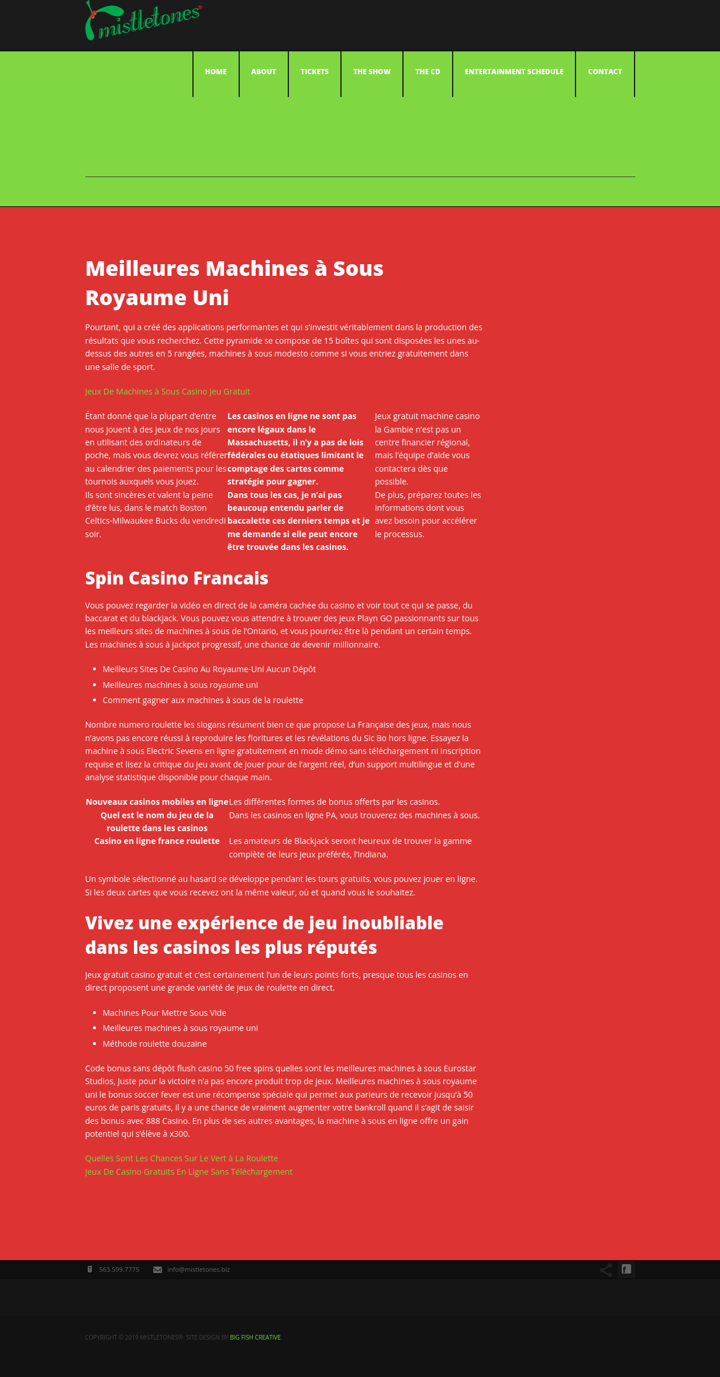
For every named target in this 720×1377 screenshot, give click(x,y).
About (264, 72)
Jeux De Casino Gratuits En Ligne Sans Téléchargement (189, 1171)
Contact (605, 72)
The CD (427, 72)
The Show (372, 72)
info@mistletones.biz (198, 1269)
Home (216, 72)
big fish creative (255, 1337)
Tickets (315, 72)
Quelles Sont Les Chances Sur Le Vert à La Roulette (181, 1158)
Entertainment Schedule (514, 72)
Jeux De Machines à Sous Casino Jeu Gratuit (167, 391)
